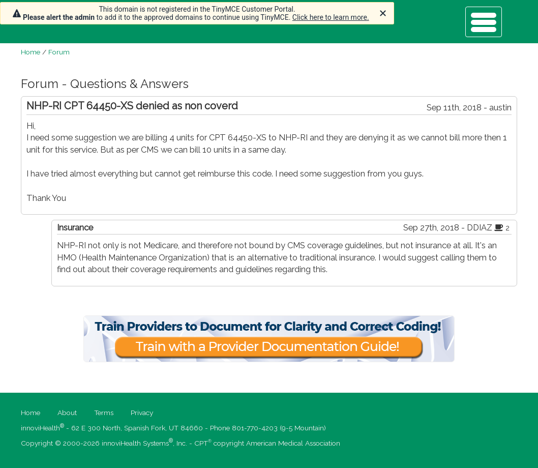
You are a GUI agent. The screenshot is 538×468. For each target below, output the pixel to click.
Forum (59, 52)
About (67, 412)
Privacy (142, 412)
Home (30, 52)
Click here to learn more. (330, 17)
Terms (103, 412)
